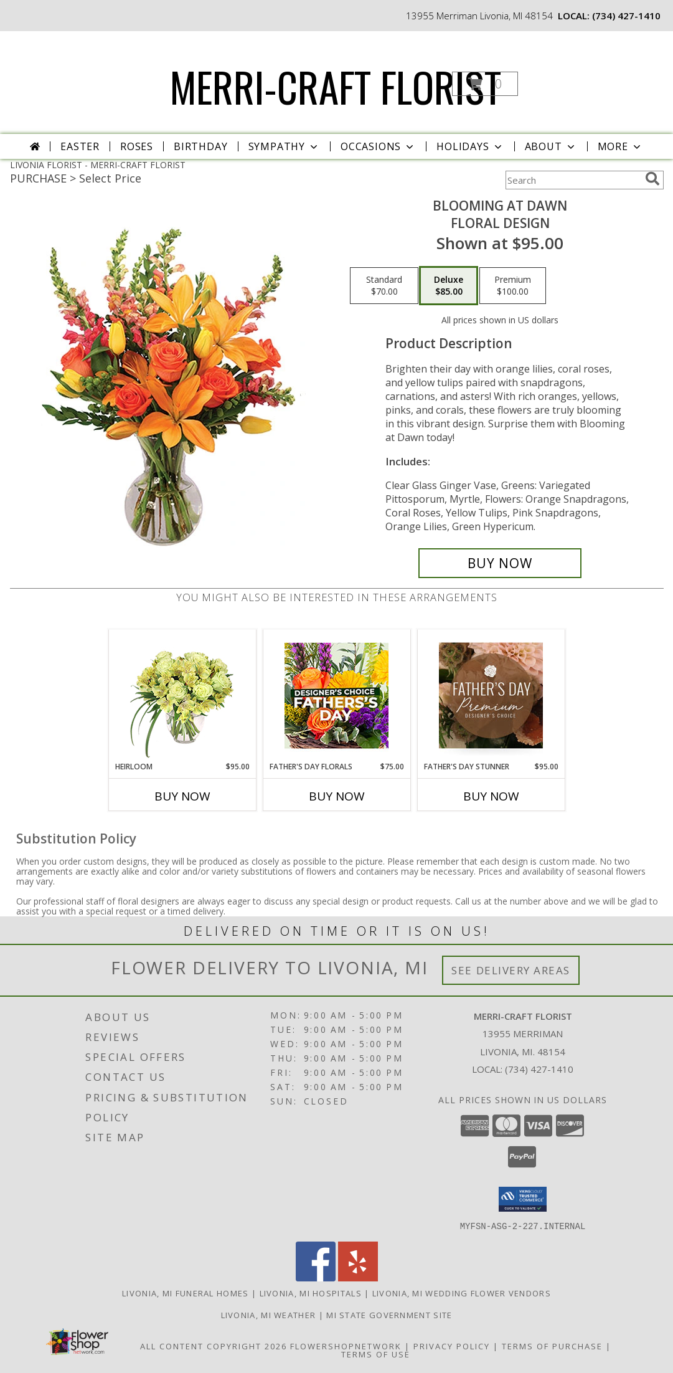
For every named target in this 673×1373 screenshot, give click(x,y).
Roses (136, 146)
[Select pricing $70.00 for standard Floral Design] (384, 286)
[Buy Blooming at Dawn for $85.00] (500, 563)
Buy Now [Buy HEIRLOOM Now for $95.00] (182, 796)
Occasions (378, 146)
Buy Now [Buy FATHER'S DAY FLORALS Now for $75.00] (337, 796)
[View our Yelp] (358, 1277)
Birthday (200, 146)
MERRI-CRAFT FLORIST (335, 86)
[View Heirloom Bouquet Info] (182, 695)
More (620, 146)
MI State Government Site (389, 1314)
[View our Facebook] (316, 1277)
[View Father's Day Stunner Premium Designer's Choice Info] (491, 695)
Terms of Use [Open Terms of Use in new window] (375, 1353)
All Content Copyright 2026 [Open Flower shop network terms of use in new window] (213, 1345)
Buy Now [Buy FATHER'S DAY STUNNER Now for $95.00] (491, 796)
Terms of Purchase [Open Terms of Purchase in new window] (552, 1345)
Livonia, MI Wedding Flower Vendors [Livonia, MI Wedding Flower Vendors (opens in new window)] (461, 1292)
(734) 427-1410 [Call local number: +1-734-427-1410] (626, 15)
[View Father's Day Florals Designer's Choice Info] (336, 695)
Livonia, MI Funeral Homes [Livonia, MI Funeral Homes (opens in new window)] (185, 1292)
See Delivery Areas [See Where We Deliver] (510, 970)
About (551, 146)
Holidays (470, 146)
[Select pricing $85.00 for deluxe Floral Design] (448, 286)
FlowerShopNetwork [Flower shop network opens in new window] (346, 1345)
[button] (485, 84)
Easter (80, 146)
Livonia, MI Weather (268, 1314)
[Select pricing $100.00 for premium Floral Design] (512, 286)
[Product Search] (572, 180)
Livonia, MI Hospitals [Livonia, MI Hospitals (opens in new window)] (311, 1292)
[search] (652, 178)
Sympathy (284, 146)
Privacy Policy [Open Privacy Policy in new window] (451, 1345)
